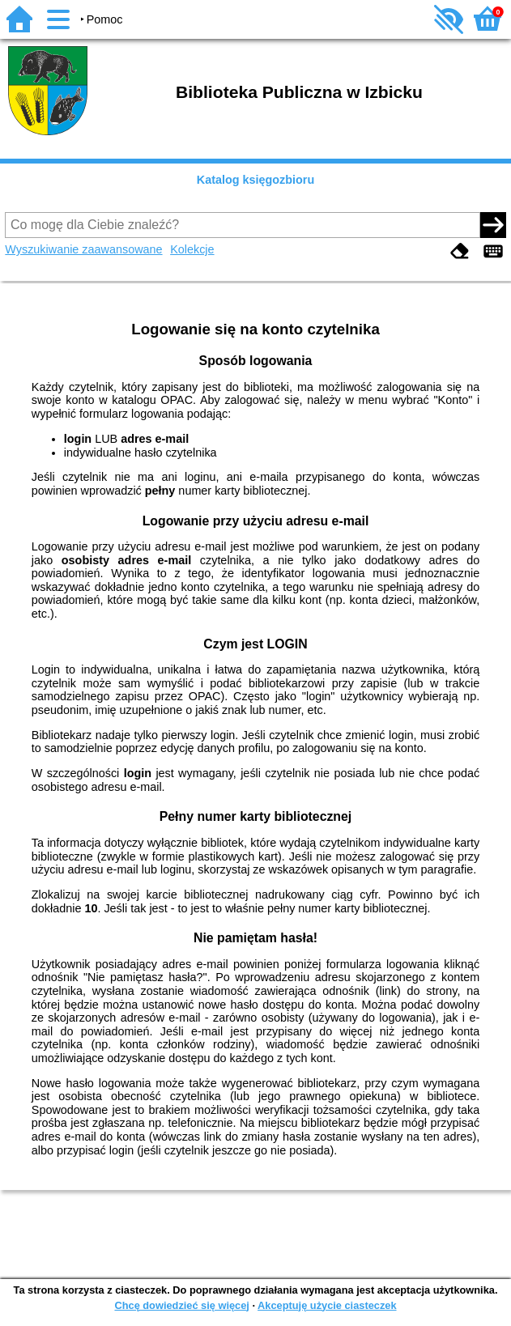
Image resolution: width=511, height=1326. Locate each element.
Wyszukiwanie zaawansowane (83, 249)
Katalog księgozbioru (256, 179)
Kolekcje (192, 249)
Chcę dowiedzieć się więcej (181, 1305)
